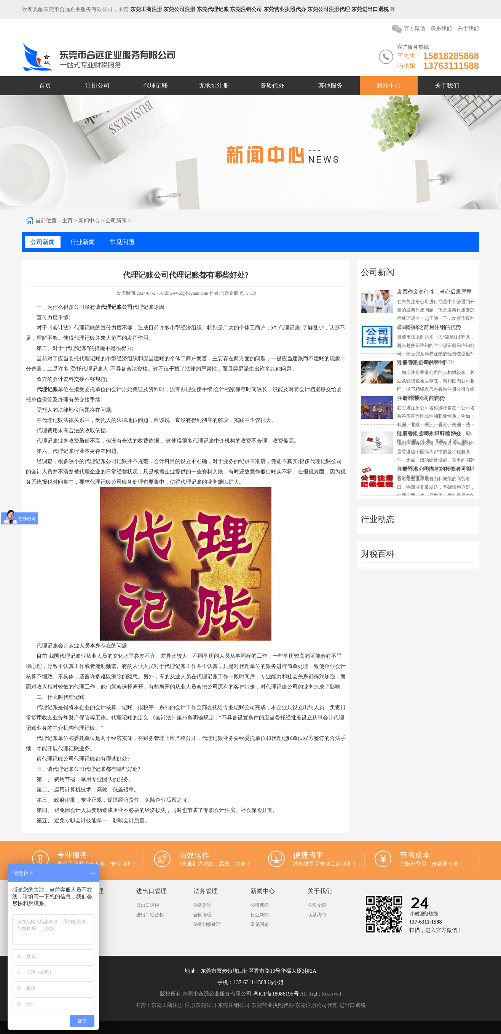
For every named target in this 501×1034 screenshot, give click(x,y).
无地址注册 (214, 85)
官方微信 (414, 28)
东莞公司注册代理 (328, 9)
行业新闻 (259, 914)
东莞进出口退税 (370, 9)
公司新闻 (116, 221)
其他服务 (330, 85)
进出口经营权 (150, 914)
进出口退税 (147, 905)
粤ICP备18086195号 (276, 994)
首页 (45, 85)
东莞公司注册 (179, 9)
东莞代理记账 (213, 9)
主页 (67, 221)
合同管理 (202, 914)
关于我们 (468, 28)
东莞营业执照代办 (284, 9)
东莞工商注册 (146, 9)
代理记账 (156, 85)
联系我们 (441, 28)
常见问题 (259, 924)
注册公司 (97, 85)
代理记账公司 (116, 307)
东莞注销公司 (246, 9)
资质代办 (272, 85)
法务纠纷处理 (207, 924)
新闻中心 (389, 85)
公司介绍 (317, 905)
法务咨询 (202, 905)
